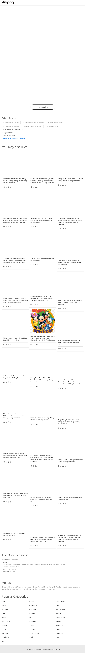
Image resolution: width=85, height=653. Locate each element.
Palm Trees (60, 601)
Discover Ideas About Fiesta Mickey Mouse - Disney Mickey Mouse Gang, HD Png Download (15, 180)
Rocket (58, 621)
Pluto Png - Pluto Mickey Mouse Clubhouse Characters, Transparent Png (41, 498)
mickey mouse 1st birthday (33, 126)
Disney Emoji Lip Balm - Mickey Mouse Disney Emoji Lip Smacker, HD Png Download (14, 494)
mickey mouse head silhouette (33, 122)
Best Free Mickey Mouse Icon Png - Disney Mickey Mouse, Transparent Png (69, 341)
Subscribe (32, 609)
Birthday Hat (60, 617)
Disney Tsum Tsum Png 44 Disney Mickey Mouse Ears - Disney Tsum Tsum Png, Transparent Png (41, 297)
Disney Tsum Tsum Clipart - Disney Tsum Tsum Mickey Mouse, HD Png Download (41, 379)
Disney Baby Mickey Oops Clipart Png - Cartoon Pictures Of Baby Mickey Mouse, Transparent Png (41, 538)
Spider (4, 605)
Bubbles (32, 613)
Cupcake (32, 629)
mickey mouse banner (55, 122)
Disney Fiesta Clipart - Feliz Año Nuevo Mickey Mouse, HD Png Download (68, 180)
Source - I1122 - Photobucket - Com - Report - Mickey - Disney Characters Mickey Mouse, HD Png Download (15, 259)
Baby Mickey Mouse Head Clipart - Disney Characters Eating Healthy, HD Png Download (69, 421)
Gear (3, 601)
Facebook (5, 637)
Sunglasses (33, 605)
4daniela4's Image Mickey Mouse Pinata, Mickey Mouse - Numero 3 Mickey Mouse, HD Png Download (69, 381)
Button (4, 617)
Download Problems (18, 138)
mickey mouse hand (53, 126)
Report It (5, 138)
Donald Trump (34, 633)
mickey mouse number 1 (11, 126)
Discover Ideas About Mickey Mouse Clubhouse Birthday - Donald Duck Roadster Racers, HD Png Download (42, 180)
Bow (57, 637)
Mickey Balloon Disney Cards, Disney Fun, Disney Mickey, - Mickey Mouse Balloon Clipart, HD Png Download (15, 219)
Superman (33, 621)
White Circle (60, 625)
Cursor (4, 613)
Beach (31, 625)
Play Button (60, 609)
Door (58, 629)
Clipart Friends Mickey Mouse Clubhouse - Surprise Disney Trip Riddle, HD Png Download (13, 415)
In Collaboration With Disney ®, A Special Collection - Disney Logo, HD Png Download (69, 261)
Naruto (31, 601)
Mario (31, 617)
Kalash (58, 613)
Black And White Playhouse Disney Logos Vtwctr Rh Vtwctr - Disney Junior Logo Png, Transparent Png (14, 299)
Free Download (42, 107)
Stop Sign (59, 633)
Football (4, 625)
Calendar (5, 633)
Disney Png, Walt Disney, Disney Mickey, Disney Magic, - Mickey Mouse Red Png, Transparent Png (14, 454)
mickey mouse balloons (11, 122)
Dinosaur (5, 609)
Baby (3, 641)
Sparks (31, 637)
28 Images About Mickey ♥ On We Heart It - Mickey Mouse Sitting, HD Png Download (41, 219)
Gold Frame (6, 621)
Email (4, 629)
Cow (57, 605)
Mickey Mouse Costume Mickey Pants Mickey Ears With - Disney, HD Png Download (69, 301)
